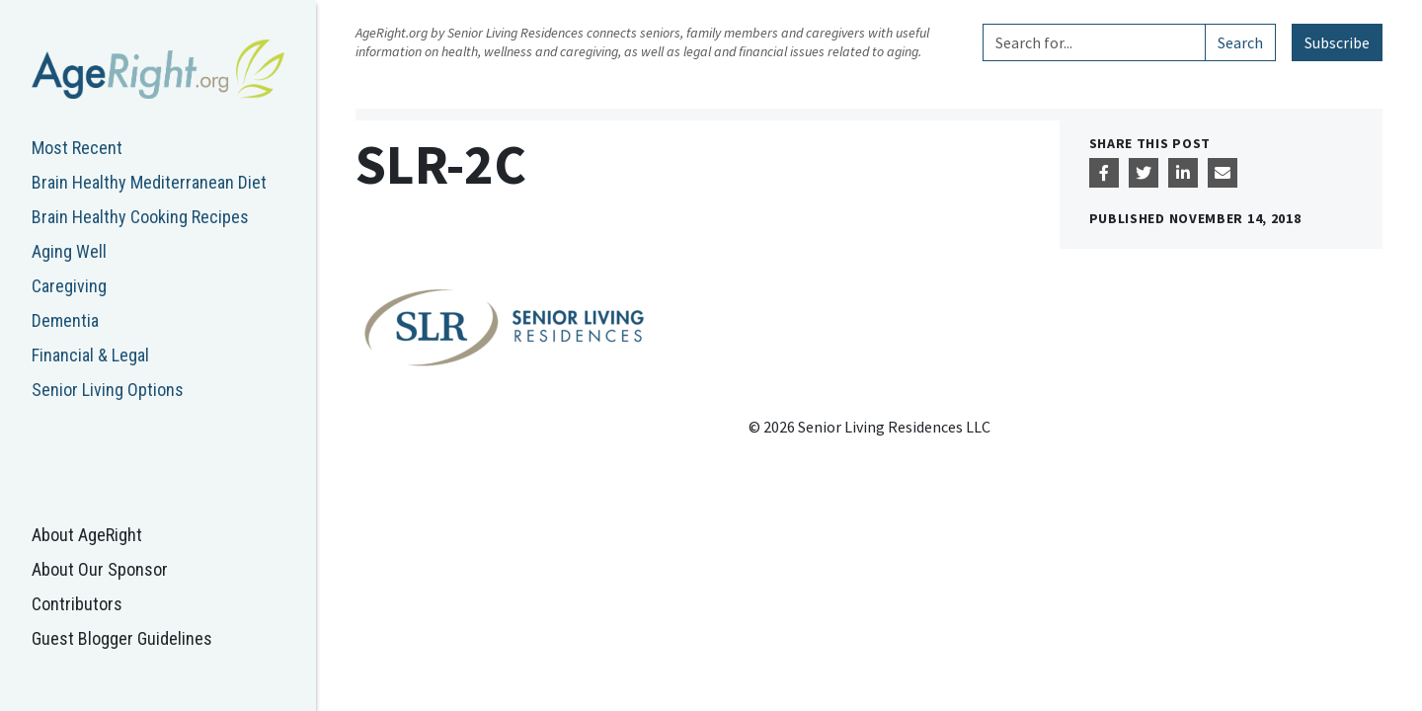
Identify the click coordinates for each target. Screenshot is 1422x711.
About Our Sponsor (100, 569)
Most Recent (77, 147)
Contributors (77, 603)
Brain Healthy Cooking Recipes (140, 216)
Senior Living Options (108, 389)
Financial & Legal (90, 355)
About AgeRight (87, 534)
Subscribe (1337, 42)
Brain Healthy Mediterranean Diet (149, 182)
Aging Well (69, 251)
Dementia (65, 320)
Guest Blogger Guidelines (122, 638)
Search (1240, 42)
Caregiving (69, 286)
